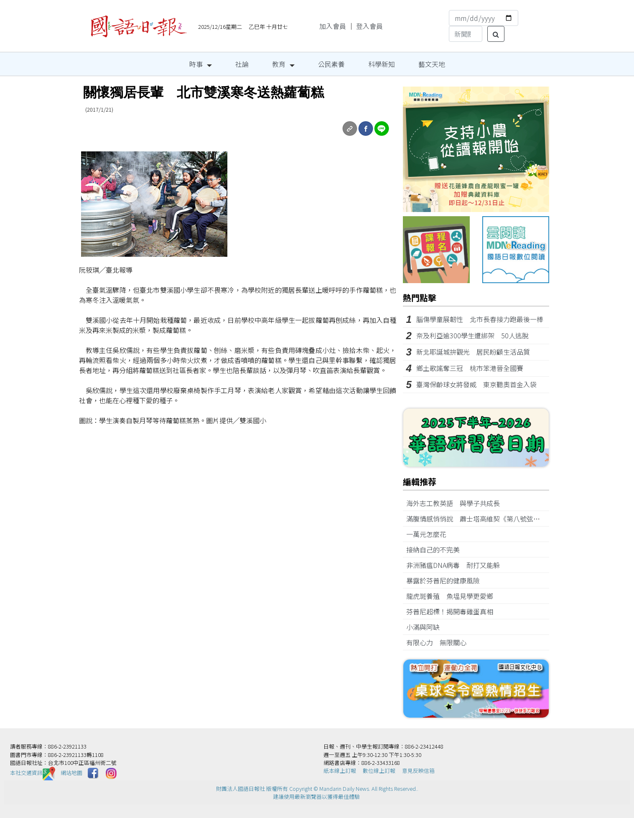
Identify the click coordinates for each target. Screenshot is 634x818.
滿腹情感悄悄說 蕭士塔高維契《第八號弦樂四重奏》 (488, 519)
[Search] (465, 34)
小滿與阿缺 (426, 627)
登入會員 (369, 26)
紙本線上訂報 (339, 771)
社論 (242, 64)
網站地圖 (71, 773)
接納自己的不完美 (436, 549)
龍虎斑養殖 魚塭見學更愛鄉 (453, 596)
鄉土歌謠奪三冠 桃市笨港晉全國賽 (473, 368)
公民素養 (331, 64)
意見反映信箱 (418, 771)
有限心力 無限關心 (439, 642)
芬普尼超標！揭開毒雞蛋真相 (453, 611)
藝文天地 (431, 64)
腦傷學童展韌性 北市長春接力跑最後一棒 (479, 319)
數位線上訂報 (379, 771)
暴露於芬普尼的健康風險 (446, 580)
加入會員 (332, 26)
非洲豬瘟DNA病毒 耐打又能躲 (456, 565)
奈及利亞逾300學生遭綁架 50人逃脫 (472, 335)
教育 (278, 64)
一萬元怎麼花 (429, 534)
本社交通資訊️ (32, 773)
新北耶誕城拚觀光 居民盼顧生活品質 (473, 352)
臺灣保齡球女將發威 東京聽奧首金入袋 (476, 384)
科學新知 (381, 64)
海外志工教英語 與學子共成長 (456, 503)
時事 (196, 64)
